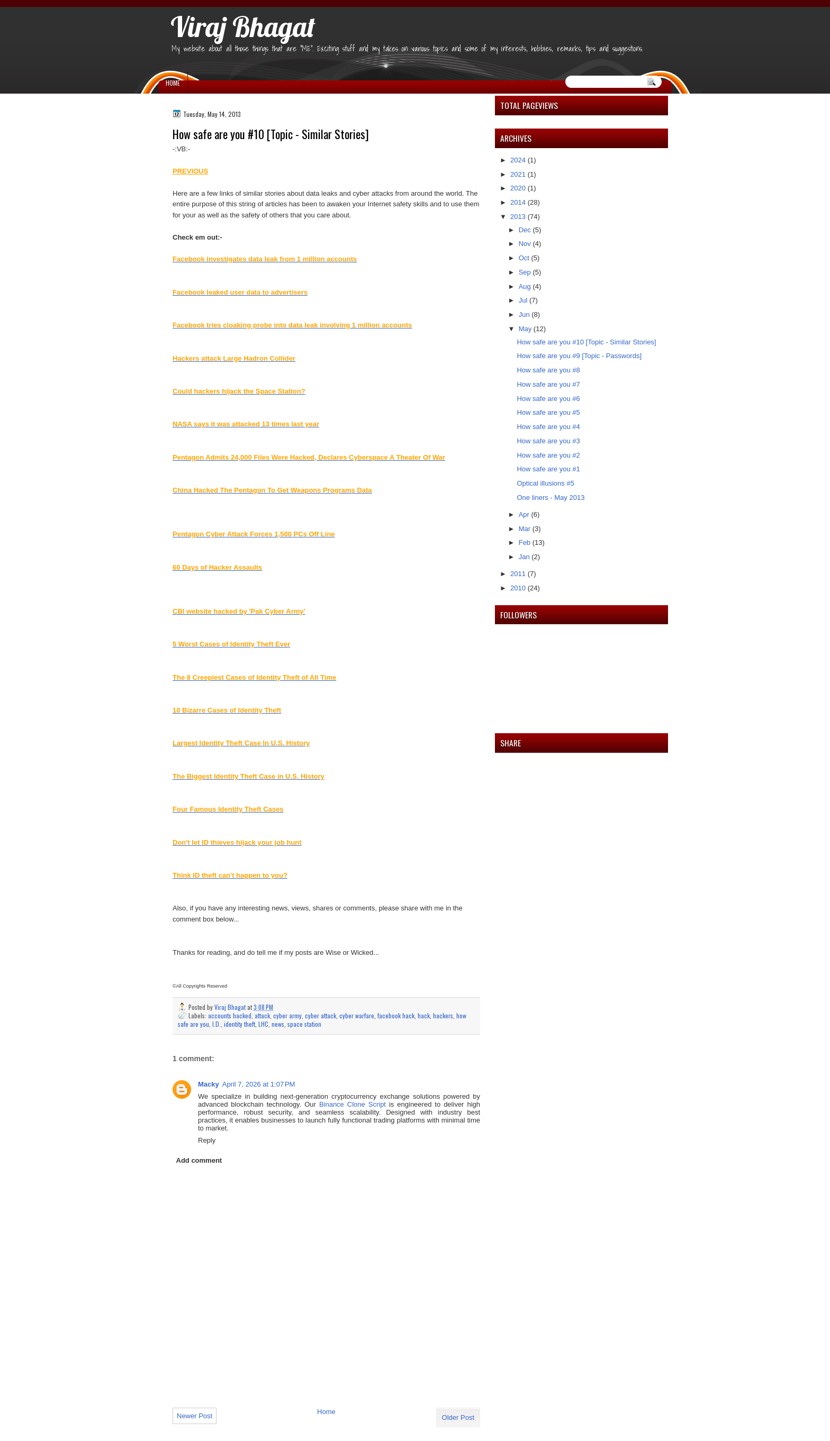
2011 (519, 574)
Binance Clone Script (352, 1104)
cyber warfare (356, 1015)
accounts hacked (229, 1015)
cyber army (287, 1015)
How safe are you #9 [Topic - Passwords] (579, 356)
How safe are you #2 (548, 455)
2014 (519, 202)
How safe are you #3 (548, 441)
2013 (519, 217)
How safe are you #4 (548, 427)
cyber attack (320, 1015)
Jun (525, 314)
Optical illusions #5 (545, 483)
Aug (526, 286)
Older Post (458, 1417)
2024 (519, 160)
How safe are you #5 (548, 412)
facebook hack (395, 1015)
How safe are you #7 (548, 384)
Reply (206, 1140)
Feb (526, 542)
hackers (443, 1015)
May (526, 329)
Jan (525, 557)
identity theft (239, 1023)
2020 (519, 188)
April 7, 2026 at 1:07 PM (258, 1084)
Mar (526, 529)
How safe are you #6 (548, 399)
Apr (525, 514)
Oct (525, 258)
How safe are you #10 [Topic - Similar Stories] (586, 342)
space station (304, 1023)
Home (173, 82)
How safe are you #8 (548, 370)
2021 (519, 174)
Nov (526, 244)
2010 (519, 588)
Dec (526, 230)
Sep (526, 272)
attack (262, 1015)
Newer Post (194, 1416)
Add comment (199, 1160)
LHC (263, 1023)
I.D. (216, 1023)
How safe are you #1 (548, 469)
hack (424, 1015)
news (278, 1023)
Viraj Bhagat (242, 26)
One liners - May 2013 (550, 497)
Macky (208, 1084)
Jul (524, 300)
